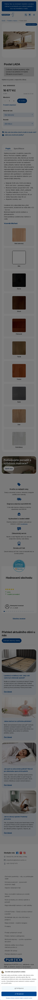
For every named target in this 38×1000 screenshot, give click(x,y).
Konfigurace (19, 988)
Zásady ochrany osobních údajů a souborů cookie (19, 998)
